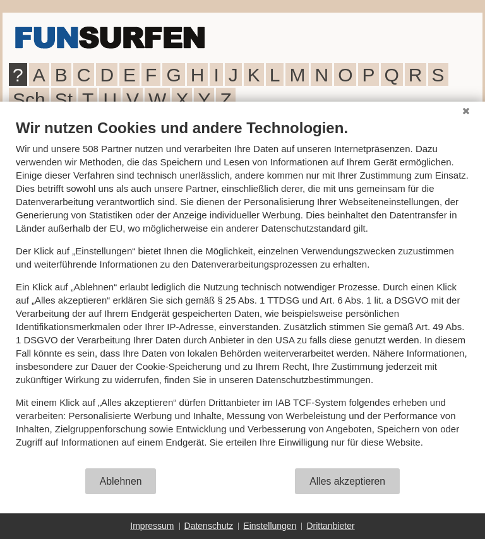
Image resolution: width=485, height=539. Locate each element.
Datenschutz (209, 526)
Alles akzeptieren (347, 481)
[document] (242, 293)
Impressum (152, 526)
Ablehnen (121, 481)
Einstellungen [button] (269, 526)
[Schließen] (466, 111)
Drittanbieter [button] (330, 526)
